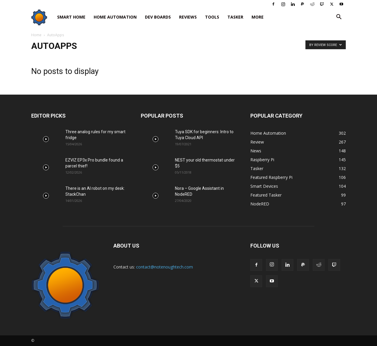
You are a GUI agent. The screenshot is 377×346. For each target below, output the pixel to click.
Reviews (188, 17)
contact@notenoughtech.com (164, 267)
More (258, 17)
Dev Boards (158, 17)
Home (36, 34)
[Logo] (42, 17)
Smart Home (71, 17)
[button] (339, 17)
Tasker (235, 17)
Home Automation (115, 17)
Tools (212, 17)
